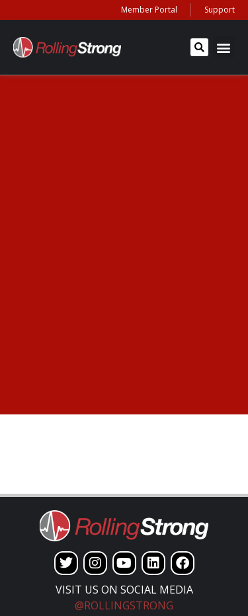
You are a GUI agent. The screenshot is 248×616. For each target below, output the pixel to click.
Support (219, 9)
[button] (199, 47)
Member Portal (149, 9)
